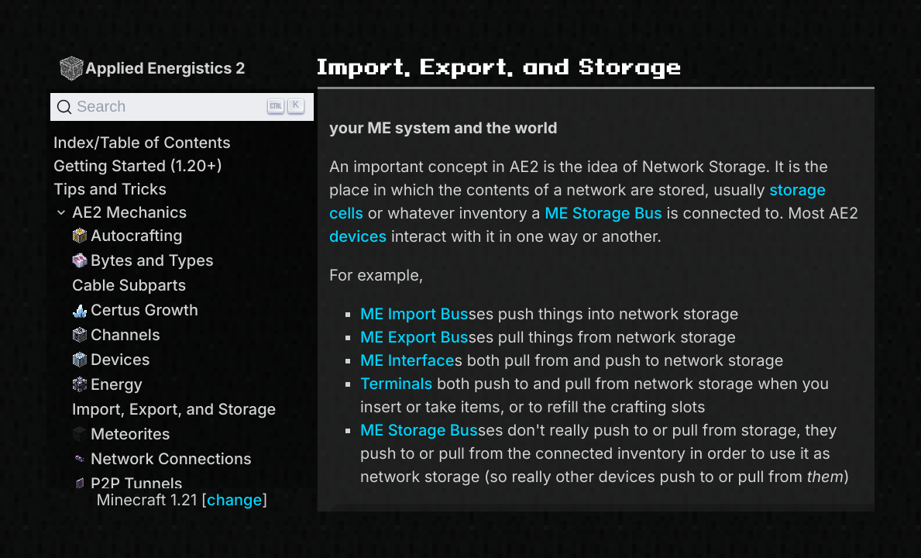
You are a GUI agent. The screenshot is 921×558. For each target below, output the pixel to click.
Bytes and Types (143, 260)
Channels (116, 335)
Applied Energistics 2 (152, 67)
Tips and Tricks (110, 189)
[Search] (182, 107)
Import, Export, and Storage (174, 409)
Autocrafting (127, 235)
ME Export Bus (414, 337)
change (234, 500)
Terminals (396, 383)
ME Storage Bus (603, 213)
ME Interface (407, 360)
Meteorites (121, 434)
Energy (107, 384)
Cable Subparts (129, 285)
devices (358, 236)
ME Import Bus (414, 314)
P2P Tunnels (127, 483)
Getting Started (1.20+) (137, 166)
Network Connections (162, 459)
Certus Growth (135, 310)
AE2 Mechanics (120, 212)
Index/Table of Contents (142, 142)
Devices (110, 359)
